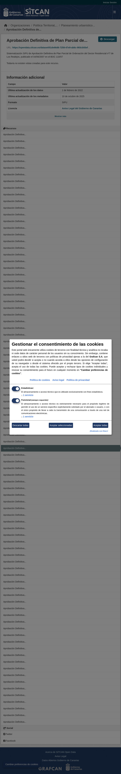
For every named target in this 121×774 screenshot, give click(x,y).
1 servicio (27, 395)
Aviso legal (58, 380)
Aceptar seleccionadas (61, 425)
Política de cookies (40, 380)
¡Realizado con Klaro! (99, 431)
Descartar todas (20, 425)
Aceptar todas (100, 425)
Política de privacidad (78, 380)
